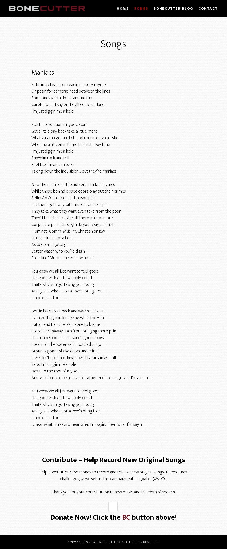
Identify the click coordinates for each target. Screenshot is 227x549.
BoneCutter (47, 8)
